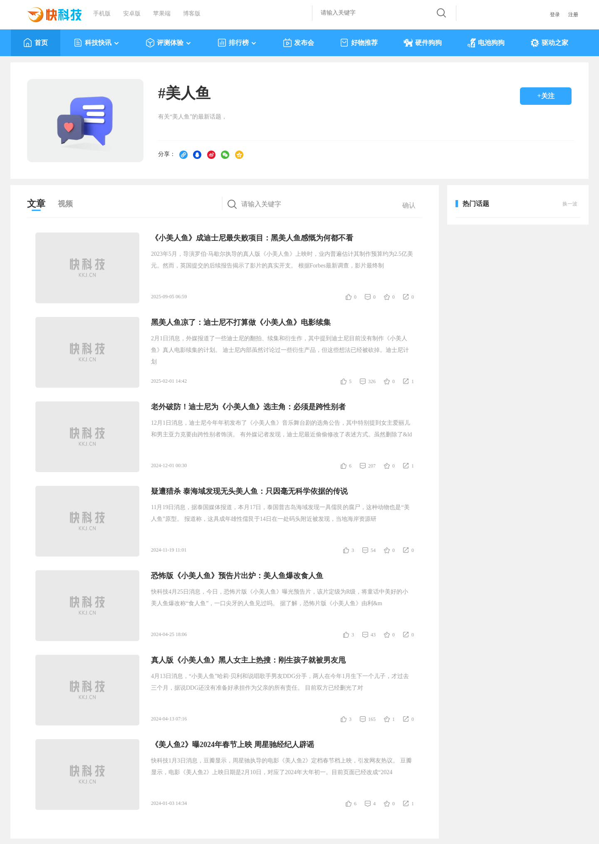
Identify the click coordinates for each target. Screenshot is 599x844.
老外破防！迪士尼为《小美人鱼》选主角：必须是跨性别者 (248, 407)
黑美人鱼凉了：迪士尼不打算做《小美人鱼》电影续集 (241, 322)
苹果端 (162, 13)
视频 (65, 204)
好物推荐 (359, 42)
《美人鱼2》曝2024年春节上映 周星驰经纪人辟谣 (232, 744)
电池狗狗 (486, 42)
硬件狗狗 (422, 42)
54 (373, 550)
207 (372, 466)
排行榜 (237, 42)
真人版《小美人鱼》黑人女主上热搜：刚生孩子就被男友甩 (248, 660)
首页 (35, 42)
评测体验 (169, 42)
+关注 (545, 95)
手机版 (102, 13)
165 (372, 719)
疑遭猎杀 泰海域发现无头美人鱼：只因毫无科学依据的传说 (249, 491)
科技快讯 (97, 42)
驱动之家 (549, 42)
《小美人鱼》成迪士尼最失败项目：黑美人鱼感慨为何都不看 (252, 238)
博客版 (191, 13)
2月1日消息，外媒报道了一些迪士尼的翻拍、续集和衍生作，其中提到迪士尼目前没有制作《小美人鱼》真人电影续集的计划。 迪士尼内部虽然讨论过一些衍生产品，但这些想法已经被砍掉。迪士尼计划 (280, 350)
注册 (573, 14)
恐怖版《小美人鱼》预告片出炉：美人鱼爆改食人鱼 (237, 576)
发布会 (298, 42)
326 (372, 381)
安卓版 (132, 13)
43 (373, 635)
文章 (36, 203)
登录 (555, 14)
